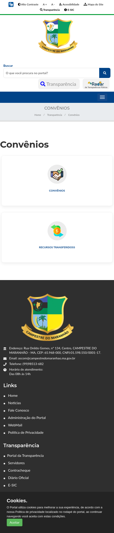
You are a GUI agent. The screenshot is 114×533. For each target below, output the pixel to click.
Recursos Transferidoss (57, 247)
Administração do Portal (24, 417)
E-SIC (10, 485)
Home (37, 114)
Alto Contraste (28, 4)
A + (45, 4)
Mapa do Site (93, 4)
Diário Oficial (16, 477)
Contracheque (16, 470)
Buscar (57, 71)
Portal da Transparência (23, 455)
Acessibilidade (69, 4)
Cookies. (17, 500)
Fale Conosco (16, 410)
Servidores (14, 463)
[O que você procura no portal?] (104, 73)
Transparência (58, 84)
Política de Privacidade (23, 432)
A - (53, 4)
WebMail (12, 425)
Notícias (12, 403)
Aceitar (15, 522)
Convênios (57, 190)
